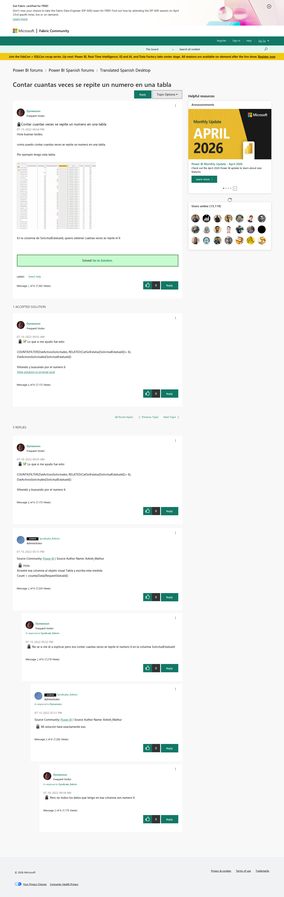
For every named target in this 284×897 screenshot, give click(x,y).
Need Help (35, 276)
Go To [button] (262, 40)
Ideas (111, 30)
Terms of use (243, 870)
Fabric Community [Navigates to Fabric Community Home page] (54, 30)
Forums (78, 30)
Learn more (20, 19)
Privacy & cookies (221, 870)
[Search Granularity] (160, 49)
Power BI (48, 558)
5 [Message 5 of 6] (55, 810)
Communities (129, 30)
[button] (142, 94)
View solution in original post (36, 372)
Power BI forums (28, 70)
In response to (42, 633)
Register (221, 40)
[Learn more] (204, 179)
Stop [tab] (235, 188)
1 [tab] (223, 188)
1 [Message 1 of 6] (28, 285)
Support (178, 30)
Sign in (236, 40)
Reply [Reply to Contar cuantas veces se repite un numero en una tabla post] (169, 285)
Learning (162, 30)
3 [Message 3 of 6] (37, 659)
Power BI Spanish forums (71, 70)
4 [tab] (231, 188)
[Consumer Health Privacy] (64, 884)
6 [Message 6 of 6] (28, 384)
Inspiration (95, 30)
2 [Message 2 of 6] (28, 588)
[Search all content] (223, 49)
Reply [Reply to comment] (169, 393)
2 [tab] (226, 188)
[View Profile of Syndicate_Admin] (49, 538)
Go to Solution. (103, 260)
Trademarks (262, 870)
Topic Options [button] (166, 94)
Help (249, 40)
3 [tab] (228, 188)
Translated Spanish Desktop (125, 70)
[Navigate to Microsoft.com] (23, 31)
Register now (266, 56)
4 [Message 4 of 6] (46, 739)
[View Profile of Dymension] (33, 111)
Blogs (147, 30)
